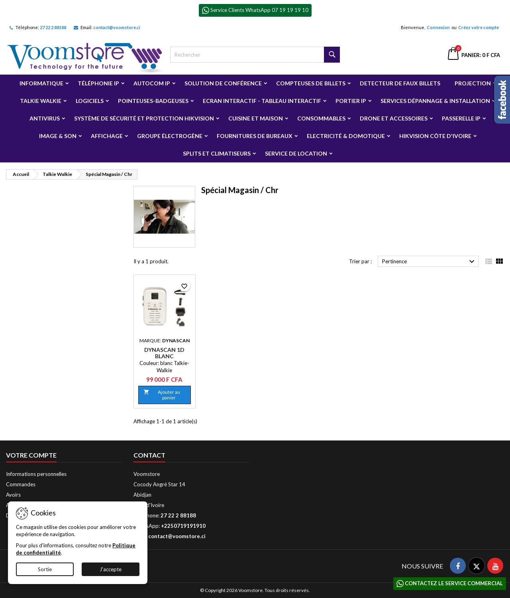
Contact (149, 455)
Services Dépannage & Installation (435, 100)
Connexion (438, 27)
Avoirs (13, 494)
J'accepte (111, 569)
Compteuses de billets (310, 83)
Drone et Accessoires (394, 118)
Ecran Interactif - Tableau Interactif (262, 100)
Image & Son (57, 135)
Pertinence (429, 261)
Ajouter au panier (161, 395)
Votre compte (31, 455)
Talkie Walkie (40, 100)
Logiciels (90, 100)
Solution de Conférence (223, 83)
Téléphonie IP (98, 83)
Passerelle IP (461, 118)
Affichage (107, 135)
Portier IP (350, 100)
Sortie (45, 569)
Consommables (321, 118)
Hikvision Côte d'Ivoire (435, 135)
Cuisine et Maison (255, 118)
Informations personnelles (36, 474)
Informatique (41, 83)
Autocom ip (151, 83)
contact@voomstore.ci (116, 27)
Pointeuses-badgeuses (153, 100)
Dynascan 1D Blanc (164, 352)
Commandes (20, 484)
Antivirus (44, 118)
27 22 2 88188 (53, 27)
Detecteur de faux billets (400, 83)
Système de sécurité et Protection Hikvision (144, 118)
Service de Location (296, 153)
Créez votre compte (478, 27)
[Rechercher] (255, 55)
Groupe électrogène (169, 135)
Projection (473, 83)
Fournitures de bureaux (254, 135)
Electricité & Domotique (346, 135)
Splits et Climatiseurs (217, 153)
